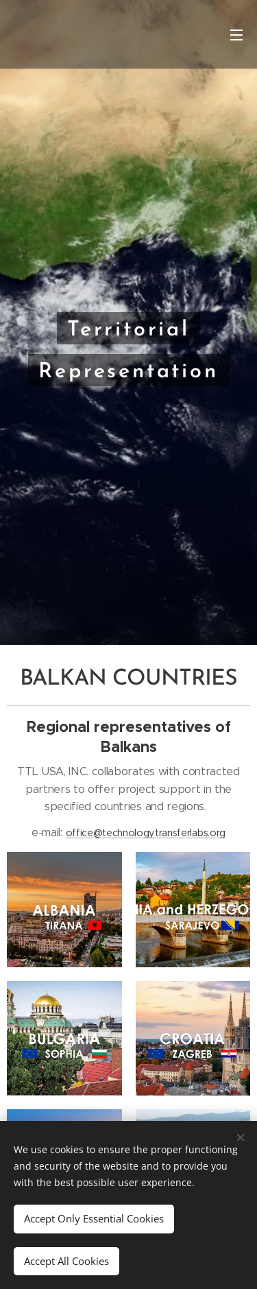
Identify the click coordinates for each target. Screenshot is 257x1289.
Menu (236, 35)
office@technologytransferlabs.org (145, 832)
